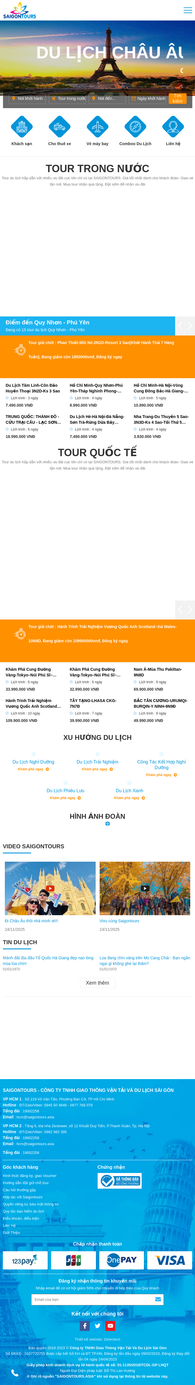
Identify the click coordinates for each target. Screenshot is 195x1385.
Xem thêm (97, 983)
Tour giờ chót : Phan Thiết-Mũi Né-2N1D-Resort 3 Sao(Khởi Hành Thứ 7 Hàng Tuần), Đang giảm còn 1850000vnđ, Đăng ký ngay (101, 349)
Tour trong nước (97, 168)
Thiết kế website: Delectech (97, 1339)
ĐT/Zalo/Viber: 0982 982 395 (43, 1132)
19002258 (31, 1111)
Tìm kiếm (178, 98)
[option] (50, 897)
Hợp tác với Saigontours (22, 1197)
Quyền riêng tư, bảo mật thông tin (30, 1204)
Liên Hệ (9, 1225)
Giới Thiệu (11, 1232)
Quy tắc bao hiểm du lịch (23, 1211)
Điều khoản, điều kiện (21, 1218)
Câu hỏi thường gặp (19, 1190)
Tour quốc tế (97, 452)
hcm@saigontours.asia (35, 1117)
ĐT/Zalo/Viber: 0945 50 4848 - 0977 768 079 (56, 1105)
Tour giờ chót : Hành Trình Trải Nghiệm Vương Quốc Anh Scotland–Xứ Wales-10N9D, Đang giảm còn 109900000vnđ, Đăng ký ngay (102, 633)
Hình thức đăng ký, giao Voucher (29, 1176)
